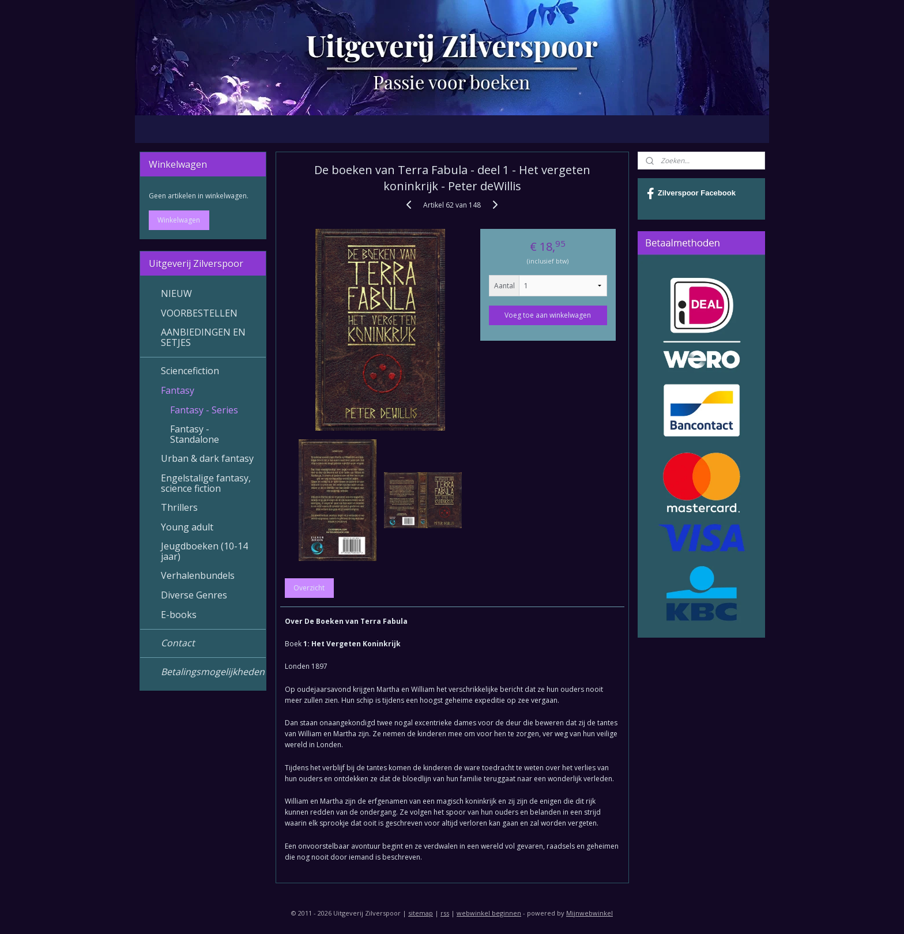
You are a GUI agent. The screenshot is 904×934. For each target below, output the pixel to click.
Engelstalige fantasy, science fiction (206, 483)
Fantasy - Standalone (194, 434)
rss (444, 913)
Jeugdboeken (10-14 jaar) (204, 551)
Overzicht (309, 588)
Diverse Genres (194, 595)
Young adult (187, 527)
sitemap (420, 913)
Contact (178, 643)
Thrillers (179, 507)
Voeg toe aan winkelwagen (547, 315)
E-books (179, 614)
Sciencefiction (190, 370)
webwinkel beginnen (489, 913)
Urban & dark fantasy (207, 458)
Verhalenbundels (198, 575)
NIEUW (176, 293)
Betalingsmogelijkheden (213, 671)
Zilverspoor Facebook (691, 193)
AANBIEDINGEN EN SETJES (203, 337)
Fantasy (177, 390)
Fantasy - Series (204, 410)
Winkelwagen (178, 220)
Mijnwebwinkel (589, 913)
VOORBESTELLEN (199, 313)
